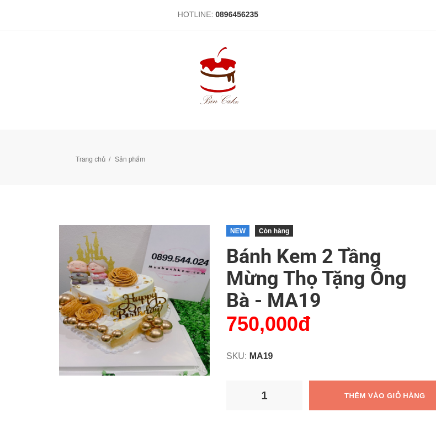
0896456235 (236, 14)
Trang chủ (90, 159)
